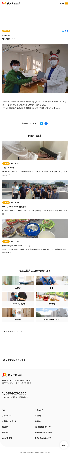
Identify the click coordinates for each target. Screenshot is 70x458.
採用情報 (5, 432)
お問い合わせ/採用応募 (43, 438)
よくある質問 (7, 438)
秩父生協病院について (43, 427)
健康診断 (38, 421)
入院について (7, 416)
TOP (3, 410)
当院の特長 (39, 410)
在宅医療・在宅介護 (9, 421)
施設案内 (5, 427)
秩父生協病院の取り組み (43, 432)
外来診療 (38, 416)
